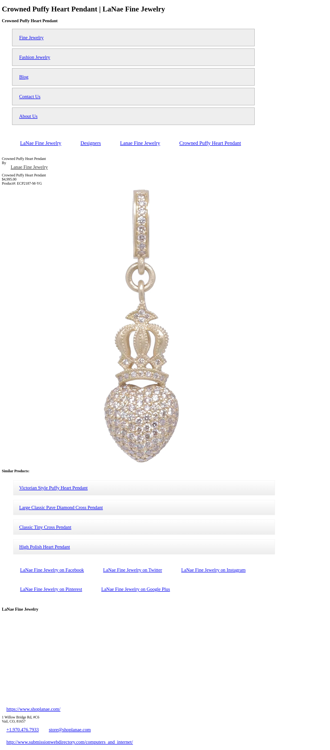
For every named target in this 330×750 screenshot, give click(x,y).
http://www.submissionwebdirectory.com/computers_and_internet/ (69, 742)
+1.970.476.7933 (22, 729)
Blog (23, 76)
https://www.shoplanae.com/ (33, 709)
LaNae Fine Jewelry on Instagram (213, 569)
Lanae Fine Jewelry (29, 167)
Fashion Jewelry (34, 57)
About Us (28, 116)
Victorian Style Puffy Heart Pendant (53, 487)
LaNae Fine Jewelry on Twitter (132, 569)
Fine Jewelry (31, 37)
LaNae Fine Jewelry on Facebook (52, 569)
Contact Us (29, 96)
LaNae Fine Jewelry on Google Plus (135, 589)
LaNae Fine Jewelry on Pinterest (51, 589)
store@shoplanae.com (70, 729)
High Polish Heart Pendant (44, 546)
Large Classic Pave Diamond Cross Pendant (61, 507)
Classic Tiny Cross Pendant (45, 527)
